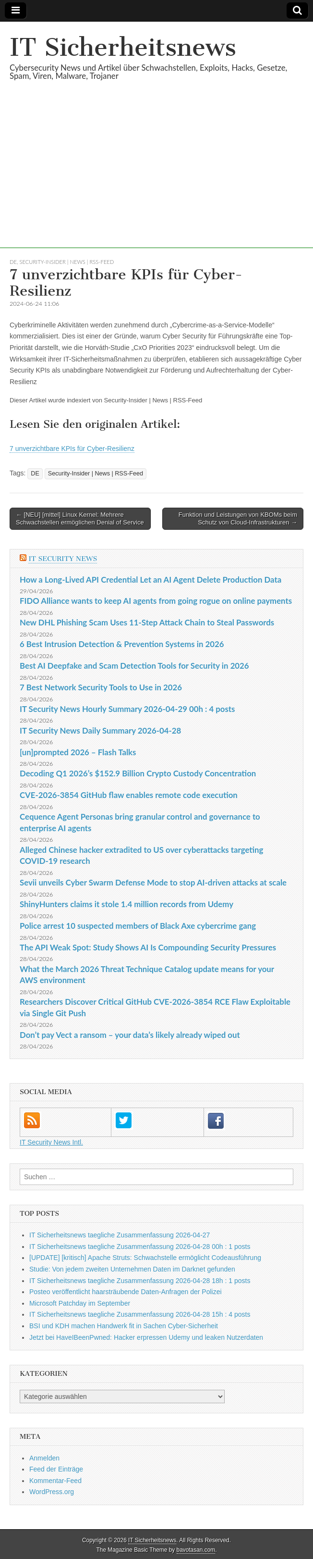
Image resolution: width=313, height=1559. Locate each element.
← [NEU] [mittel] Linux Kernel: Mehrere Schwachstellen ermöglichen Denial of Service (80, 518)
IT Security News (62, 559)
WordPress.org (51, 1492)
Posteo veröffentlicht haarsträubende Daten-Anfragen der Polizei (125, 1292)
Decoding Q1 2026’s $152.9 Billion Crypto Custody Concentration (138, 773)
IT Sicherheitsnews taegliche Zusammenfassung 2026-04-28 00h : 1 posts (139, 1246)
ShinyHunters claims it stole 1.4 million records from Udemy (126, 904)
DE (13, 262)
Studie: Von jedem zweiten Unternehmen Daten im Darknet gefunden (132, 1269)
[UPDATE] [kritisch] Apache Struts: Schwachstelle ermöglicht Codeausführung (145, 1257)
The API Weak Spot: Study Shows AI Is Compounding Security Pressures (148, 947)
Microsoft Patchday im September (79, 1303)
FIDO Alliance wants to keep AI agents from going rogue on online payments (156, 601)
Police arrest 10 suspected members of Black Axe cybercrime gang (138, 926)
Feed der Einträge (56, 1469)
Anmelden (44, 1458)
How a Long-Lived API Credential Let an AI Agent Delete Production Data (150, 579)
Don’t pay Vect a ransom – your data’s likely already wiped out (130, 1035)
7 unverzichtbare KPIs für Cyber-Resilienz (72, 448)
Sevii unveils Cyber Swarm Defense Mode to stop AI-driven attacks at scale (153, 882)
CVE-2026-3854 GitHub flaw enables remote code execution (129, 795)
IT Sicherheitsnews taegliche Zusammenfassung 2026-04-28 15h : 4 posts (139, 1314)
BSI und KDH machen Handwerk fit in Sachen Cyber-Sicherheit (123, 1326)
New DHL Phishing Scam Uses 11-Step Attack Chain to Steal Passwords (147, 622)
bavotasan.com (196, 1550)
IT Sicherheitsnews (123, 47)
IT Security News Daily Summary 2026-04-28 (100, 730)
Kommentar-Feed (55, 1480)
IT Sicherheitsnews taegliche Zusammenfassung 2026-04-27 (119, 1235)
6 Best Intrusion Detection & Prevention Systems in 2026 (122, 644)
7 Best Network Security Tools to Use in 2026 (101, 687)
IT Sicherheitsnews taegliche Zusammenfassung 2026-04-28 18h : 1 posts (139, 1281)
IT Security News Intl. (51, 1142)
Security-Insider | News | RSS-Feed (67, 262)
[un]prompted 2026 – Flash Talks (78, 752)
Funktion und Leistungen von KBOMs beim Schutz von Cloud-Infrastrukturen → (238, 518)
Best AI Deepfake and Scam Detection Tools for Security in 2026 (134, 666)
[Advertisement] (156, 180)
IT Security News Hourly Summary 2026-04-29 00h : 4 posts (127, 709)
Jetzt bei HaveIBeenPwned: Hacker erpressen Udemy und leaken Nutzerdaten (146, 1337)
